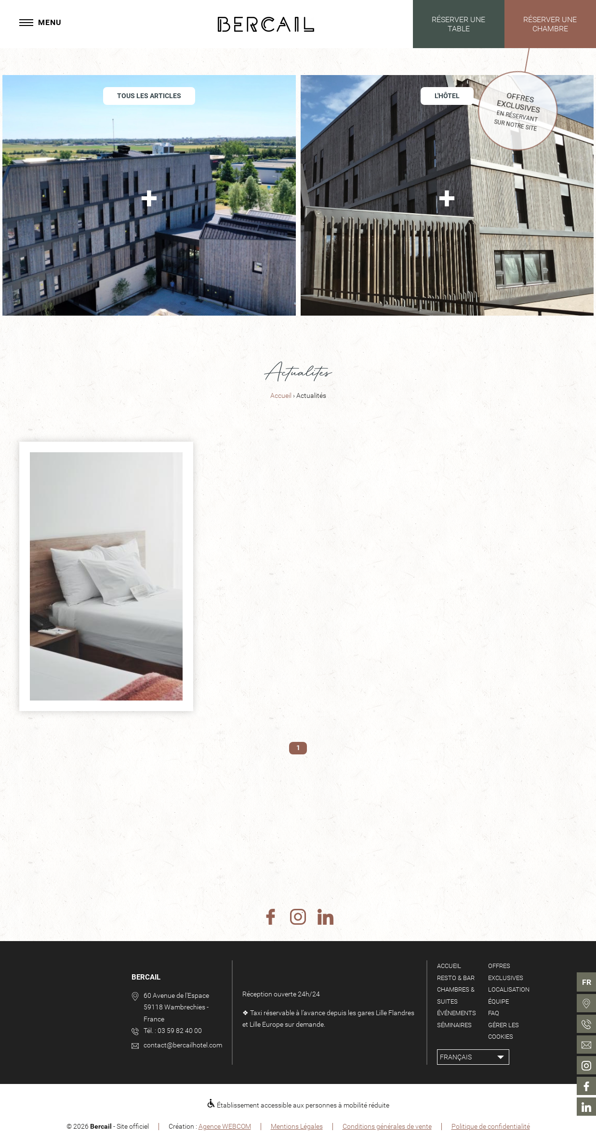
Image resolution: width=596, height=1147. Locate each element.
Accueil (281, 396)
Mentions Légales (297, 1126)
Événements (456, 1013)
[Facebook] (270, 918)
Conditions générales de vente (387, 1126)
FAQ (493, 1013)
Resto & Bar (456, 977)
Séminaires (454, 1025)
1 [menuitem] (298, 748)
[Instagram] (298, 918)
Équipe (498, 1001)
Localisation (509, 989)
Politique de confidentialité (490, 1126)
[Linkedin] (325, 918)
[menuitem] (586, 1003)
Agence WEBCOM (225, 1126)
